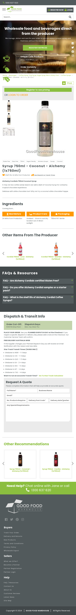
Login (69, 10)
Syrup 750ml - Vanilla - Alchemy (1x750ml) (56, 470)
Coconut (59, 161)
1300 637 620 (10, 3)
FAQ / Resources (11, 583)
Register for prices (38, 48)
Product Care (38, 213)
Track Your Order (11, 533)
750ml (22, 161)
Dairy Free (15, 161)
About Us (8, 590)
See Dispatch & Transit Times (44, 175)
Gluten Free (6, 161)
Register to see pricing (38, 89)
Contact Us (9, 586)
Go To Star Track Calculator (51, 376)
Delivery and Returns (13, 536)
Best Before (13, 213)
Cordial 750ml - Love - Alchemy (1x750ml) (20, 258)
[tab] (38, 281)
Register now (57, 10)
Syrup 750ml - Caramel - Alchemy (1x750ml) (20, 470)
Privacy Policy (10, 547)
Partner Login (10, 572)
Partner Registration (13, 568)
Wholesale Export (11, 551)
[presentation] (21, 426)
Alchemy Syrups (43, 161)
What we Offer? (11, 561)
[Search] (38, 17)
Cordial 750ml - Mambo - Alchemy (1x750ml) (56, 258)
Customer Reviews (12, 593)
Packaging (62, 213)
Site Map (8, 601)
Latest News (9, 597)
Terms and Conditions (14, 543)
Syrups (52, 161)
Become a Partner (12, 565)
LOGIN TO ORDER (18, 95)
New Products (10, 540)
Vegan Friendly (31, 161)
